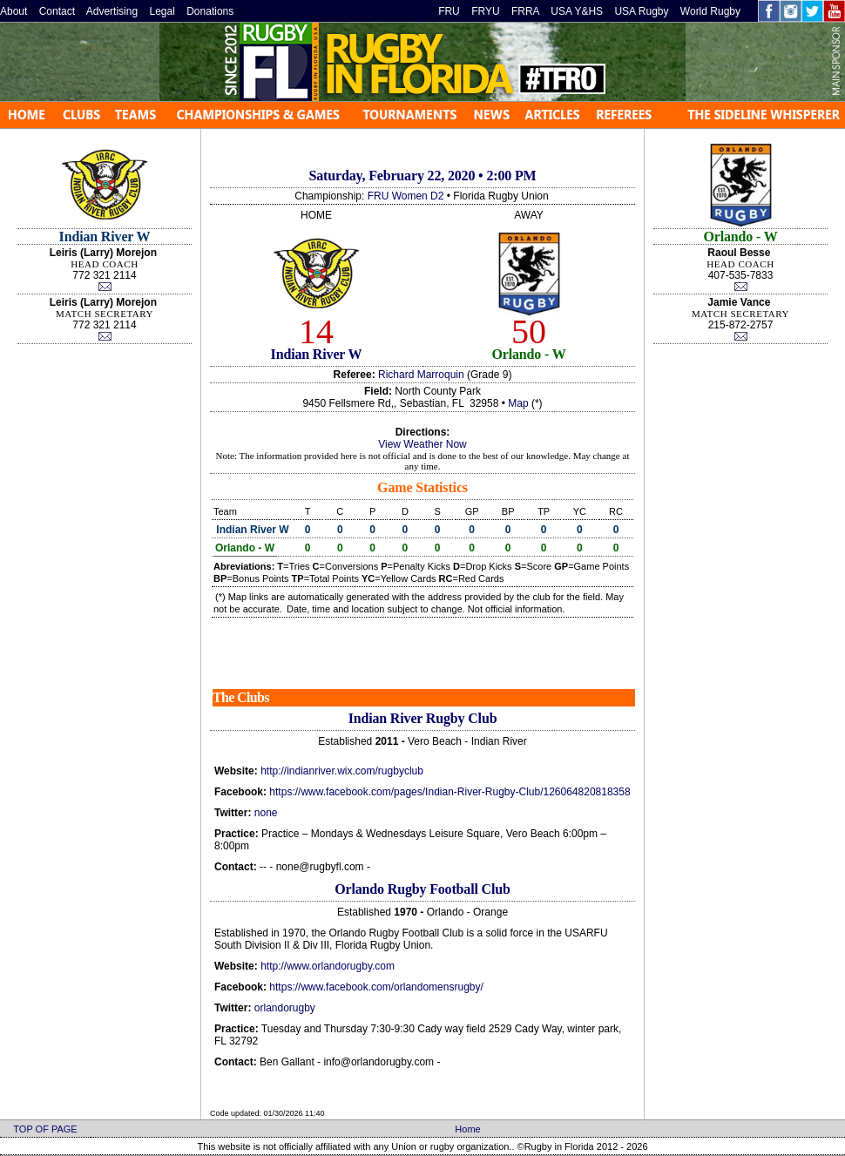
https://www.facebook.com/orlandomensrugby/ (376, 987)
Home (467, 1129)
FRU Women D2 (406, 196)
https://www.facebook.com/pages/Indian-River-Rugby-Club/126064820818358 (449, 792)
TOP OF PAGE (45, 1129)
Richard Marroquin (421, 374)
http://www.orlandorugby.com (327, 966)
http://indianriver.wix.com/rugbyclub (341, 771)
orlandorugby (284, 1008)
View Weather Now (422, 444)
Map (518, 403)
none (266, 813)
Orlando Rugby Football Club (422, 889)
